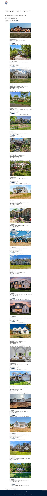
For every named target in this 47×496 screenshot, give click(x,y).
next (17, 20)
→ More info (12, 43)
